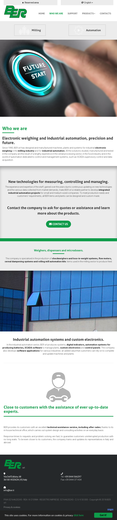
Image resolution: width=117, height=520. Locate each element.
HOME (42, 13)
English (87, 2)
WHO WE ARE (56, 13)
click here (78, 515)
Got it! (103, 515)
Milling (30, 30)
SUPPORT (73, 13)
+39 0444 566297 (72, 476)
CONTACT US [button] (58, 224)
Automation (87, 30)
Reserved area (30, 2)
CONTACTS (105, 13)
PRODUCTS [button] (88, 13)
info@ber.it (9, 490)
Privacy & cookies (12, 507)
